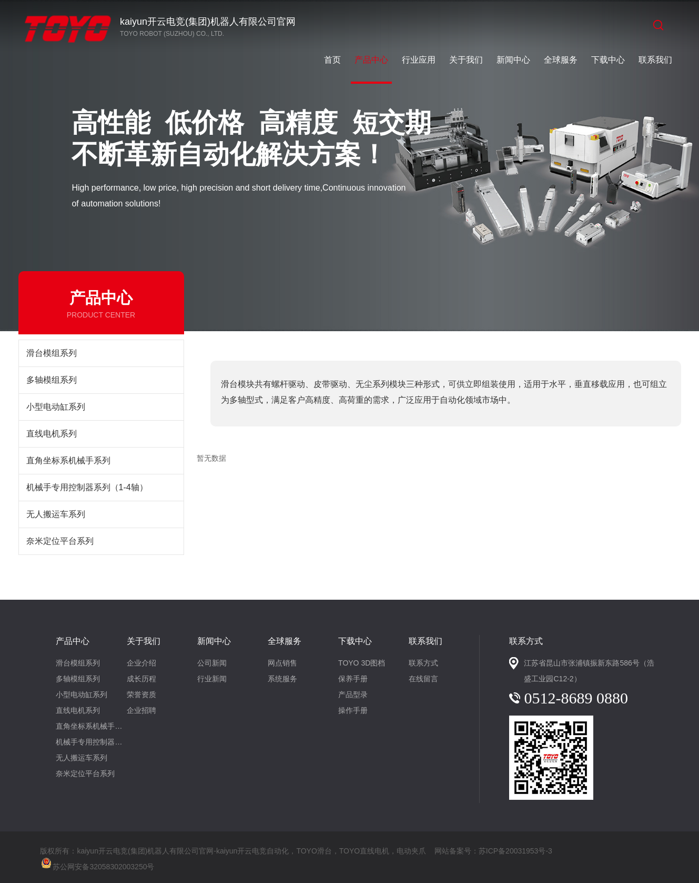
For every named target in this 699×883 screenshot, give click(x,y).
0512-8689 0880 (576, 698)
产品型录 (353, 694)
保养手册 (353, 678)
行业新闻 (212, 678)
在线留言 (423, 678)
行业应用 (418, 59)
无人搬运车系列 (55, 514)
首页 (332, 59)
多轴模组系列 (51, 379)
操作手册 (353, 710)
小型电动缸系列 (55, 406)
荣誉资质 (141, 694)
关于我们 (466, 59)
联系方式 (423, 663)
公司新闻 (212, 663)
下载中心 (608, 59)
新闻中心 (513, 59)
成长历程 (141, 678)
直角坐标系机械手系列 (68, 460)
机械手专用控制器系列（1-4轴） (87, 487)
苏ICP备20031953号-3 (515, 851)
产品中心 (371, 59)
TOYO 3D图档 (361, 663)
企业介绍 (141, 663)
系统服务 (282, 678)
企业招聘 (141, 710)
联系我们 (655, 59)
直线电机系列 (51, 433)
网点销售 (282, 663)
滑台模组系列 (51, 353)
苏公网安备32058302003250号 (97, 862)
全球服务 (561, 59)
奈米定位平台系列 (60, 541)
